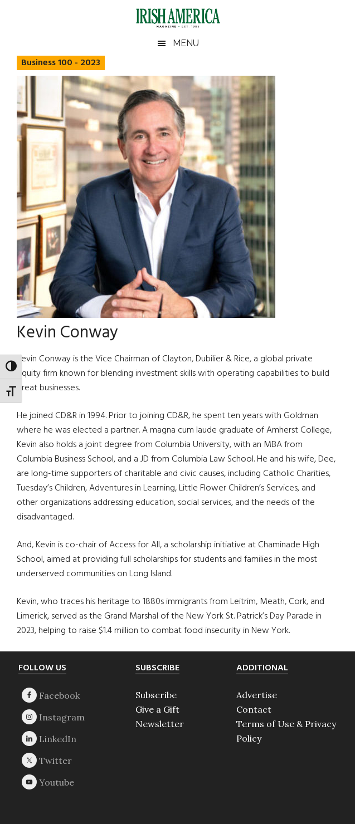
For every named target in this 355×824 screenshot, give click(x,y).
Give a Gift (157, 709)
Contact (253, 709)
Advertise (256, 694)
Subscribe (156, 694)
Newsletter (159, 723)
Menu (186, 43)
